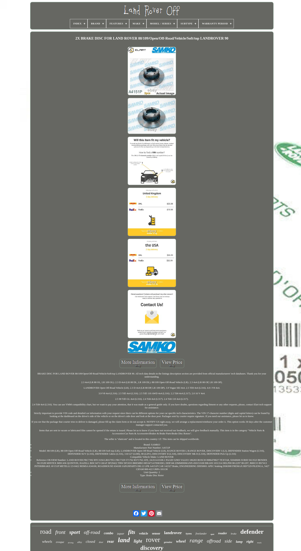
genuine (168, 542)
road (45, 531)
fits (131, 532)
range (196, 540)
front (60, 532)
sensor (156, 533)
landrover (173, 532)
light (138, 541)
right (249, 542)
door (101, 542)
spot (212, 534)
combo (108, 533)
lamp (239, 542)
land (124, 540)
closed (90, 541)
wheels (47, 541)
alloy (79, 542)
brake (234, 533)
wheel (181, 541)
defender (252, 531)
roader (222, 533)
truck (259, 542)
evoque (60, 542)
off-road (92, 532)
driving (71, 543)
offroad (214, 541)
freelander (201, 533)
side (228, 541)
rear (110, 541)
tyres (189, 533)
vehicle (143, 533)
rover (153, 540)
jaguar (120, 533)
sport (74, 532)
